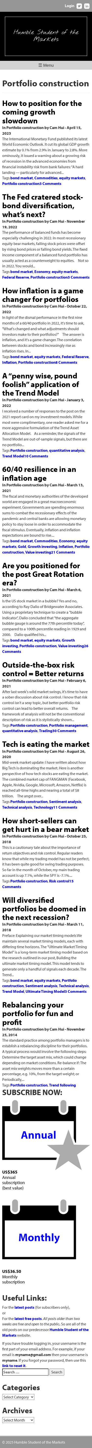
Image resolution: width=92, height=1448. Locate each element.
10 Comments (36, 455)
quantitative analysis (66, 450)
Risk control (59, 881)
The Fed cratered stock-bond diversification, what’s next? (42, 205)
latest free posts (28, 1318)
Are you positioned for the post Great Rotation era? (43, 573)
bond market (21, 177)
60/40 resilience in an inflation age (39, 473)
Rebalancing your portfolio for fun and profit (37, 1013)
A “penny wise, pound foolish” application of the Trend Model (40, 384)
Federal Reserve (15, 277)
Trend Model (13, 455)
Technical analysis (17, 807)
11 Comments (65, 807)
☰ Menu (46, 65)
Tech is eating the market (46, 744)
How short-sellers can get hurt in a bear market (45, 824)
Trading (45, 730)
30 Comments (64, 730)
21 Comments (63, 552)
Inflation (9, 362)
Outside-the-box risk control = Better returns (43, 669)
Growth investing (42, 546)
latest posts (24, 1307)
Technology (43, 807)
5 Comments (79, 277)
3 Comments (50, 183)
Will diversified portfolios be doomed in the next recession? (44, 908)
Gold (22, 546)
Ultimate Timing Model (45, 991)
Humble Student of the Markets (46, 36)
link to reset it (14, 1365)
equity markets (72, 177)
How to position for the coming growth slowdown (42, 111)
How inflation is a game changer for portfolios (42, 294)
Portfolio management (68, 725)
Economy (42, 271)
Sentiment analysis (65, 801)
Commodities (46, 177)
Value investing (38, 552)
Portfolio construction (20, 183)
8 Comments (66, 362)
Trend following (62, 1085)
